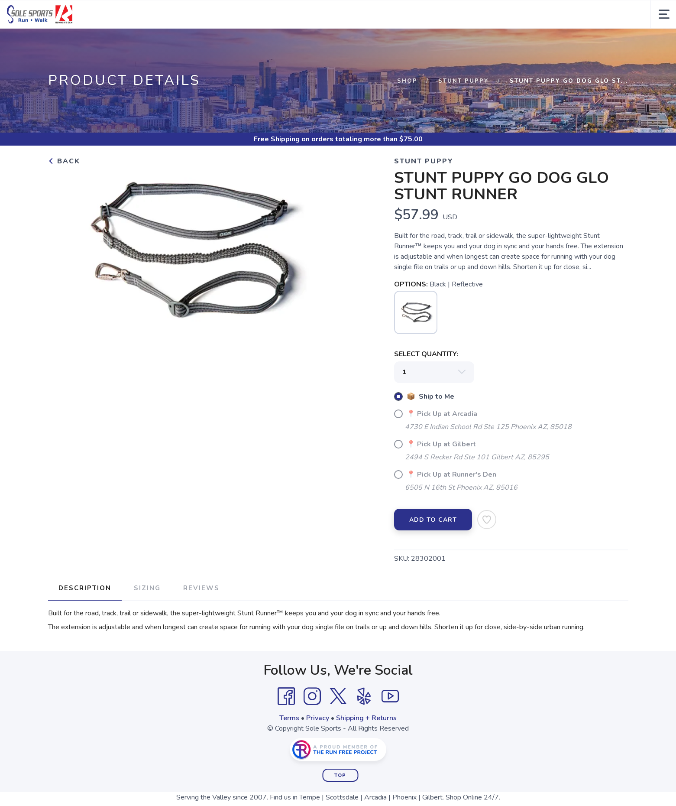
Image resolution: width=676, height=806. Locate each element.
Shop (407, 109)
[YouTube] (390, 725)
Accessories (225, 42)
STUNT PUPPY (463, 109)
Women (140, 42)
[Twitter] (338, 725)
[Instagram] (312, 725)
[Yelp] (364, 725)
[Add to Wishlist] (486, 547)
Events (368, 42)
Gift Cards (283, 42)
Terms (289, 746)
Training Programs (522, 42)
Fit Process (328, 42)
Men (102, 42)
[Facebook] (286, 725)
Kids (178, 42)
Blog (570, 42)
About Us (414, 42)
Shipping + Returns (366, 746)
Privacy (317, 746)
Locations (465, 42)
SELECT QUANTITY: (426, 382)
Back (64, 189)
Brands (65, 42)
